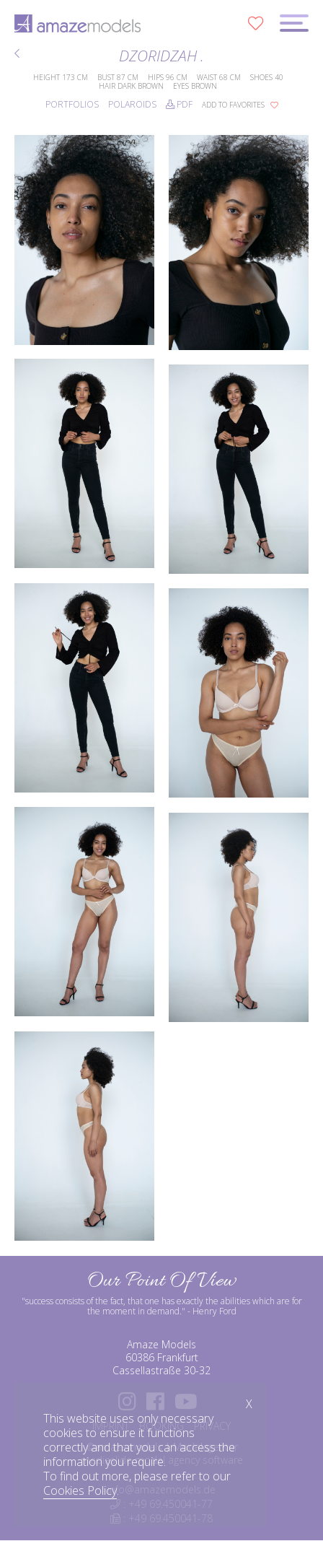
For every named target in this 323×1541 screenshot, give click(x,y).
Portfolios (72, 104)
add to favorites (240, 105)
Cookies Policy (80, 1490)
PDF (179, 104)
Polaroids (132, 104)
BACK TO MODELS (16, 53)
